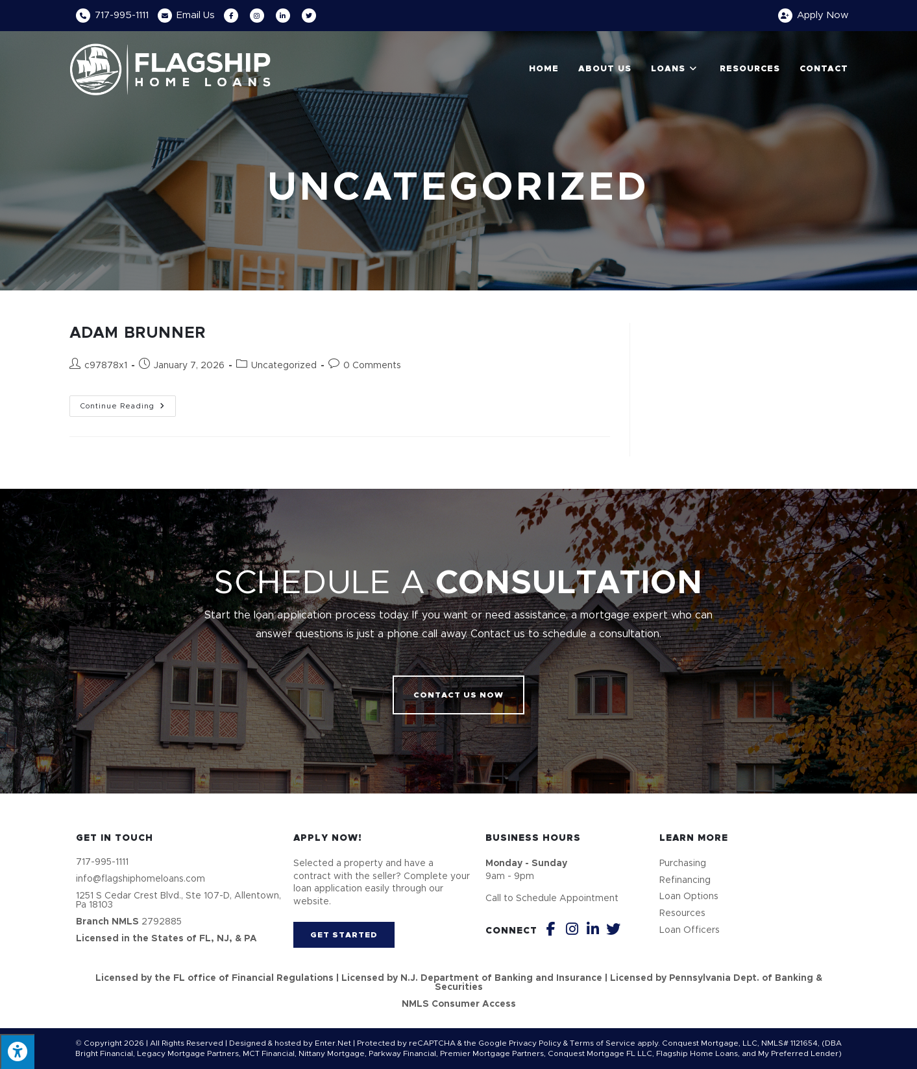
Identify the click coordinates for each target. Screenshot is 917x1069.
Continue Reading (128, 402)
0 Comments (372, 365)
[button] (458, 694)
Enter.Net (333, 1043)
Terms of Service (602, 1043)
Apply (822, 15)
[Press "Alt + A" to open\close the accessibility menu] (17, 1051)
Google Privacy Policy (519, 1043)
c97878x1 (105, 365)
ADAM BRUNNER (137, 333)
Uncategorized (284, 365)
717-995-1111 (122, 15)
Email (196, 15)
